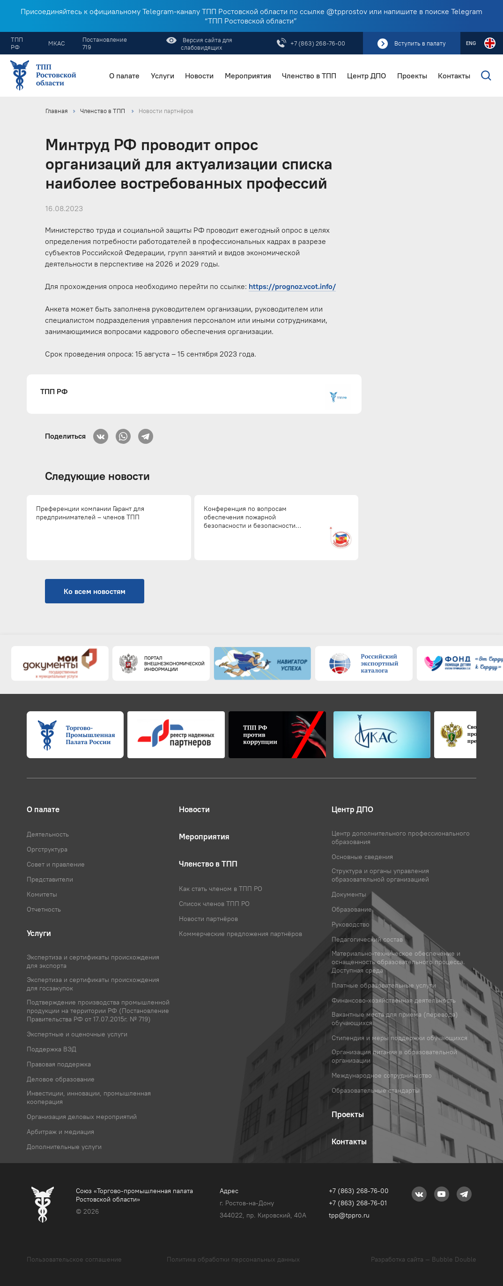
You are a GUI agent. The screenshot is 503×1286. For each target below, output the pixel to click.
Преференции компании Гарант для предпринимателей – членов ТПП (90, 512)
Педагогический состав (367, 939)
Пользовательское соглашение (74, 1259)
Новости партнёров (166, 110)
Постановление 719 (104, 43)
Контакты (454, 75)
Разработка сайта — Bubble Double (423, 1259)
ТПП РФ (17, 43)
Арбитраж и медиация (60, 1131)
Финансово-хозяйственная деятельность (394, 1000)
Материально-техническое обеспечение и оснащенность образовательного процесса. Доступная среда (398, 961)
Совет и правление (56, 864)
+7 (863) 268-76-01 (358, 1203)
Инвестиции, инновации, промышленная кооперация (89, 1097)
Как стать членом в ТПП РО (220, 888)
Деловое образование (61, 1079)
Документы (349, 894)
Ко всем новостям (95, 591)
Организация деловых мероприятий (82, 1116)
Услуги (162, 75)
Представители (50, 879)
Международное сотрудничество (382, 1075)
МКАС (56, 43)
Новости (199, 75)
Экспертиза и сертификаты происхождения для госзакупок (93, 983)
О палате (124, 75)
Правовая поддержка (59, 1064)
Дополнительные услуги (64, 1146)
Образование (352, 909)
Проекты (412, 75)
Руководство (351, 924)
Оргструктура (47, 849)
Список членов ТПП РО (214, 903)
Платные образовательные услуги (384, 985)
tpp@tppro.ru (349, 1215)
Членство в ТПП (309, 75)
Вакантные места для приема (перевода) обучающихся (395, 1018)
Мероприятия (248, 75)
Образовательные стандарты (376, 1090)
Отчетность (44, 909)
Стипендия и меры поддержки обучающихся (399, 1038)
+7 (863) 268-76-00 (317, 43)
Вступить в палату (420, 43)
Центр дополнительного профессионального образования (401, 837)
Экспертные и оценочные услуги (77, 1034)
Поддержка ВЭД (51, 1049)
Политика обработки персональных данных (233, 1259)
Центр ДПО (366, 75)
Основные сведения (362, 856)
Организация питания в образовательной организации (394, 1056)
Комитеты (42, 894)
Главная (56, 110)
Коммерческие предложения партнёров (240, 933)
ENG (471, 43)
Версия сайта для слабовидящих (206, 43)
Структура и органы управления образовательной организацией (380, 875)
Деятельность (48, 834)
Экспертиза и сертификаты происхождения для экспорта (93, 961)
